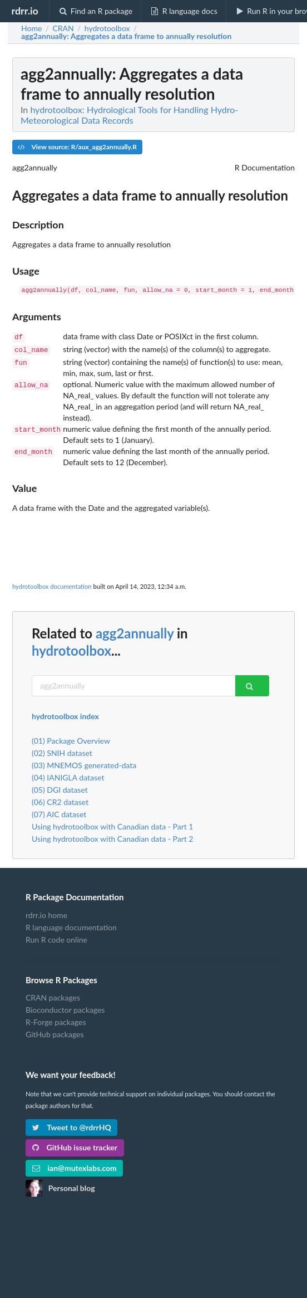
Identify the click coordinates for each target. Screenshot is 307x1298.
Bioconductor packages (65, 1007)
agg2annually (135, 631)
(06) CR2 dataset (60, 799)
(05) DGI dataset (60, 787)
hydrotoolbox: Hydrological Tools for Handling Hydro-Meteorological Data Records (129, 114)
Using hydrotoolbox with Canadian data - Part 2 (113, 836)
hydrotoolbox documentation (52, 584)
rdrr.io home (46, 913)
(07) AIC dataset (59, 812)
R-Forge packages (56, 1019)
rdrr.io (24, 10)
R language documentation (71, 925)
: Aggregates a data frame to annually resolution (126, 36)
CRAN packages (53, 995)
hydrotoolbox (71, 648)
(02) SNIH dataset (62, 750)
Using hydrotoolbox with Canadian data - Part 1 (113, 824)
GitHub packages (55, 1032)
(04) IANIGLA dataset (68, 775)
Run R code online (56, 937)
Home (31, 28)
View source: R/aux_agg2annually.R (77, 147)
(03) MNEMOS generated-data (84, 763)
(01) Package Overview (71, 738)
